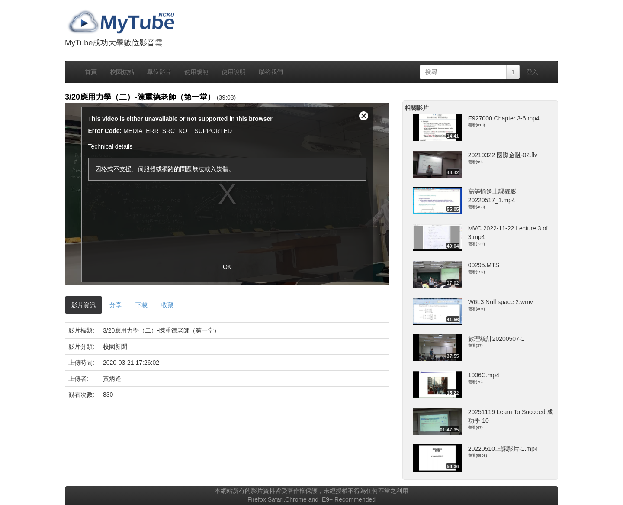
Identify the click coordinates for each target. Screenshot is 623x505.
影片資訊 (83, 304)
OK (227, 266)
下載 (141, 304)
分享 (115, 304)
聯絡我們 (271, 71)
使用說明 (234, 71)
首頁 (91, 71)
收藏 (167, 304)
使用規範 (196, 71)
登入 (532, 71)
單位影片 (159, 71)
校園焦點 (122, 71)
